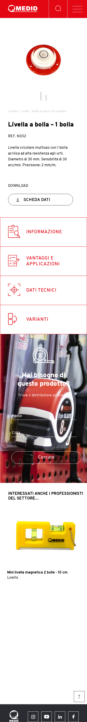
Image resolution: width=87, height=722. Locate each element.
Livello (12, 111)
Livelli (25, 111)
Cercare (46, 457)
